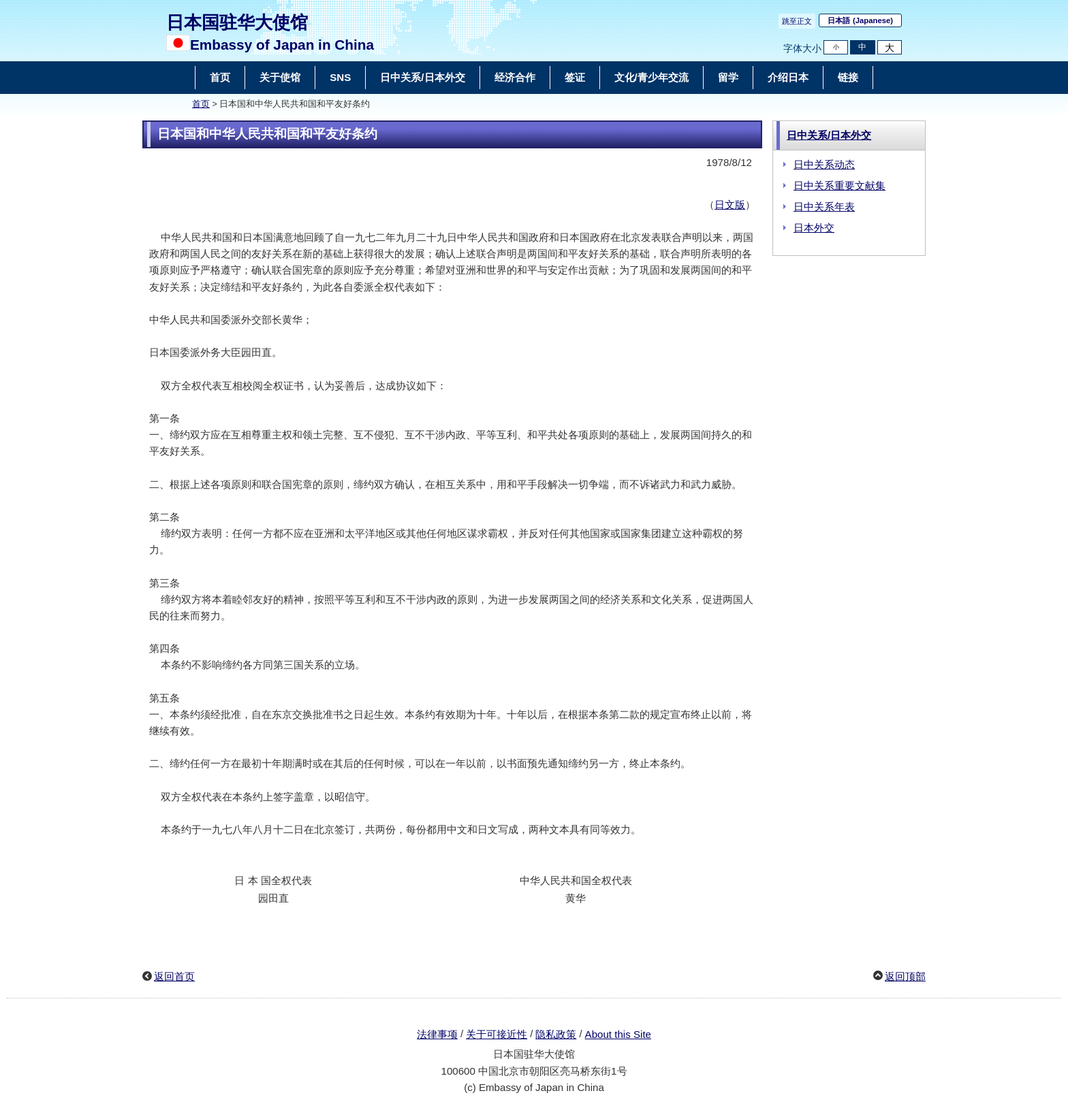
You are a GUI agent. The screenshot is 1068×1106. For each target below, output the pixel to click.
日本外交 (814, 227)
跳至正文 (797, 21)
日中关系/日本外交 (829, 135)
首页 (201, 104)
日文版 (729, 204)
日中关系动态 (824, 164)
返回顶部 (905, 976)
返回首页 (174, 976)
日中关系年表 (824, 206)
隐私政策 (555, 1034)
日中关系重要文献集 (839, 185)
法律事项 (437, 1034)
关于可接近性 (496, 1034)
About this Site (618, 1034)
